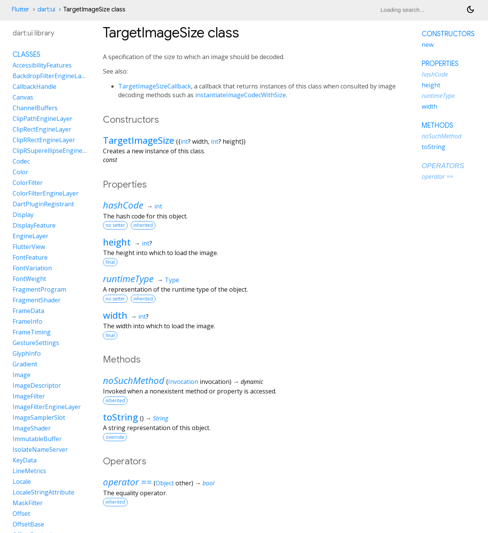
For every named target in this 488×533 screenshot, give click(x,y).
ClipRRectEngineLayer (44, 140)
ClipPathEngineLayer (42, 118)
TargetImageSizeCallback (154, 86)
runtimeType (128, 278)
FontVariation (32, 268)
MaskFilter (28, 503)
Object (165, 483)
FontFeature (30, 257)
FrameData (28, 311)
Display (23, 214)
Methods (437, 125)
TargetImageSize (138, 140)
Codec (21, 161)
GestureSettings (36, 343)
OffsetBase (28, 524)
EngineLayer (30, 236)
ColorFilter (28, 182)
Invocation (183, 381)
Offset (21, 513)
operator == (127, 481)
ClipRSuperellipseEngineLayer (55, 150)
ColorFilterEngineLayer (46, 193)
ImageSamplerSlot (39, 417)
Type (172, 280)
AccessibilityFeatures (42, 65)
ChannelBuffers (35, 108)
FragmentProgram (39, 289)
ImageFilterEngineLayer (47, 407)
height (117, 242)
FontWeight (29, 279)
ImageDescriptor (37, 385)
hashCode (123, 205)
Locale (22, 481)
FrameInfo (27, 321)
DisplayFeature (34, 225)
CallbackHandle (34, 86)
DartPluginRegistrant (43, 204)
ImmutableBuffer (37, 439)
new (427, 44)
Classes (26, 54)
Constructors (448, 34)
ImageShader (32, 428)
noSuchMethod (133, 380)
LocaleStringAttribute (43, 492)
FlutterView (29, 246)
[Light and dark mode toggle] (470, 9)
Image (21, 375)
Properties (440, 63)
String (160, 418)
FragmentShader (37, 300)
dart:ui (46, 9)
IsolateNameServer (40, 449)
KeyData (25, 460)
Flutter (20, 9)
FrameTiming (32, 332)
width (115, 315)
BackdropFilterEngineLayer (51, 76)
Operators (443, 166)
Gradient (25, 364)
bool (208, 483)
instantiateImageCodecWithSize (240, 95)
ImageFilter (29, 396)
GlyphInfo (27, 353)
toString (120, 417)
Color (20, 172)
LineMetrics (29, 471)
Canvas (23, 97)
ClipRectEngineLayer (42, 129)
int (184, 141)
